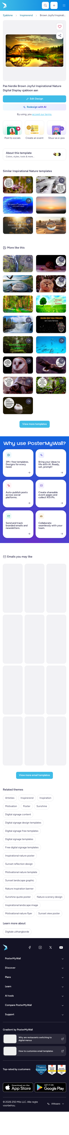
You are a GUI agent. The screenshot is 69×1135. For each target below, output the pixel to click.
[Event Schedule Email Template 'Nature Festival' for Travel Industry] (34, 639)
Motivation (11, 806)
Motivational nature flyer (18, 913)
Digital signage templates (19, 839)
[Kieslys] (64, 5)
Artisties (9, 797)
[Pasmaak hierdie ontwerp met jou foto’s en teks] (34, 50)
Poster (26, 806)
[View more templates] (34, 424)
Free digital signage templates (22, 847)
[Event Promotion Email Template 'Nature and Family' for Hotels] (13, 639)
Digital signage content (18, 814)
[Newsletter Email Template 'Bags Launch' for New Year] (56, 690)
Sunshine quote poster (18, 896)
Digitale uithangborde (17, 931)
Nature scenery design (49, 896)
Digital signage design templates (23, 822)
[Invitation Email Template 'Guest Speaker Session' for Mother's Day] (34, 741)
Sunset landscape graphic (19, 880)
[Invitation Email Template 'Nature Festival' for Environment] (34, 588)
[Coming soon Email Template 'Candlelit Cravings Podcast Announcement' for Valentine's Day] (56, 588)
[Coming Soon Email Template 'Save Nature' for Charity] (56, 639)
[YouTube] (61, 947)
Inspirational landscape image (21, 905)
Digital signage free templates (21, 830)
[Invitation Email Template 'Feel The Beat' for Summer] (34, 690)
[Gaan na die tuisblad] (4, 5)
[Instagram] (40, 947)
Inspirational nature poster (19, 855)
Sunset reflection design (19, 863)
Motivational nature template (21, 872)
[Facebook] (29, 947)
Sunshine (41, 806)
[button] (59, 26)
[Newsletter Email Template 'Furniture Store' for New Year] (13, 690)
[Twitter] (50, 947)
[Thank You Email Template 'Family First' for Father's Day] (56, 741)
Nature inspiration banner (19, 888)
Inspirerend (27, 797)
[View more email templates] (34, 775)
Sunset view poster (49, 913)
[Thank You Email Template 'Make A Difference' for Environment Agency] (13, 588)
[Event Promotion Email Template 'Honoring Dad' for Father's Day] (13, 741)
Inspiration (45, 797)
